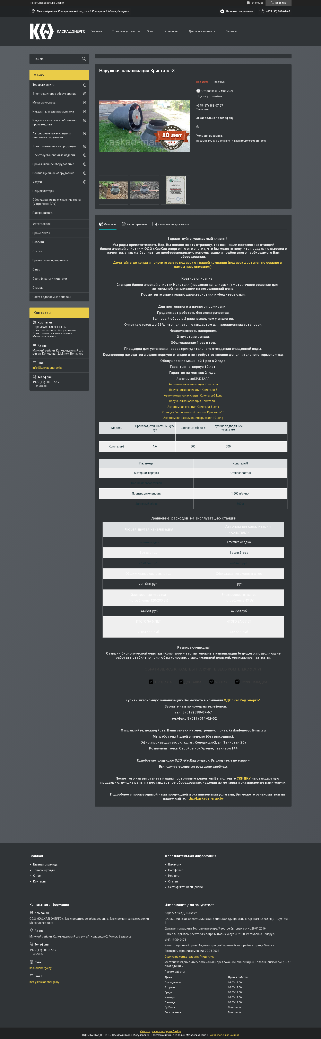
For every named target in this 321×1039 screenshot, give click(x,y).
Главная (96, 31)
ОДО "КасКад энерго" (242, 700)
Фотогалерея (42, 223)
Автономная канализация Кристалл (193, 384)
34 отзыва (257, 2)
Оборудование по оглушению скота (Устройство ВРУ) (57, 201)
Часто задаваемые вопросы (52, 297)
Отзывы (231, 31)
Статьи (37, 251)
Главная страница (45, 864)
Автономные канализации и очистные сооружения (52, 135)
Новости (38, 242)
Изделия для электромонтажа (53, 111)
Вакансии (174, 864)
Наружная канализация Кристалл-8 (193, 401)
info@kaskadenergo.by (47, 367)
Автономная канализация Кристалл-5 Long (193, 395)
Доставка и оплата (202, 31)
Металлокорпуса (44, 102)
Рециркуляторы (43, 191)
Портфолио (175, 870)
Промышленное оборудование (53, 164)
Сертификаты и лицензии (50, 278)
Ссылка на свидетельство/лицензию (190, 956)
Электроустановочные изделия (54, 155)
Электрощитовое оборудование (54, 93)
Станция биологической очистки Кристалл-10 (193, 412)
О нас (150, 31)
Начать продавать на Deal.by (47, 2)
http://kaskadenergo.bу (205, 798)
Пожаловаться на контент (224, 1035)
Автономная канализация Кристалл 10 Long (193, 417)
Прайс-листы (41, 233)
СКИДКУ (244, 778)
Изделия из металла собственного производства (56, 122)
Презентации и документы (51, 260)
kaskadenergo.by (40, 968)
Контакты (171, 31)
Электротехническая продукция (54, 146)
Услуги (37, 182)
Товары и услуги (123, 31)
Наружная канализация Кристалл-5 (193, 389)
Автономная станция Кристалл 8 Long (193, 406)
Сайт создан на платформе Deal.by (160, 1031)
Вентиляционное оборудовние (53, 173)
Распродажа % (43, 212)
